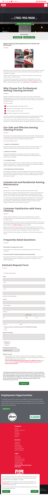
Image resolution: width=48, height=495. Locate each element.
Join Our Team (29, 37)
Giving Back (17, 434)
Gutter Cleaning (18, 446)
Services (16, 429)
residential (34, 82)
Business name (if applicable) (9, 296)
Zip (36, 317)
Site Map (17, 437)
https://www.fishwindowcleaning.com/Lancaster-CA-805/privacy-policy (23, 361)
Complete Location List (20, 431)
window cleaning (17, 225)
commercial (26, 82)
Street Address (7, 305)
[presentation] (24, 369)
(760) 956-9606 (41, 1)
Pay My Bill (17, 37)
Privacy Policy (18, 458)
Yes (5, 328)
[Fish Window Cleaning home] (4, 5)
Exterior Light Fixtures (19, 449)
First (4, 282)
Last (4, 289)
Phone (5, 324)
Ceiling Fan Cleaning (19, 451)
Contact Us (17, 435)
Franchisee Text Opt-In (20, 461)
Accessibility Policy (19, 463)
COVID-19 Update (19, 464)
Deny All (34, 491)
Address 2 (5, 311)
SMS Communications (19, 460)
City (4, 317)
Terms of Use (18, 456)
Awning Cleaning (18, 447)
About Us (17, 432)
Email (20, 324)
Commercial (17, 443)
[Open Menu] (45, 5)
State (26, 317)
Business (6, 346)
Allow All (6, 491)
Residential (7, 344)
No (5, 330)
